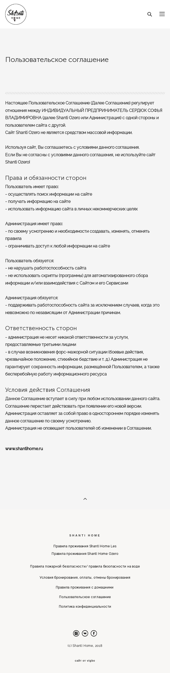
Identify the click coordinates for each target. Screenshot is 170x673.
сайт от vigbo (85, 661)
